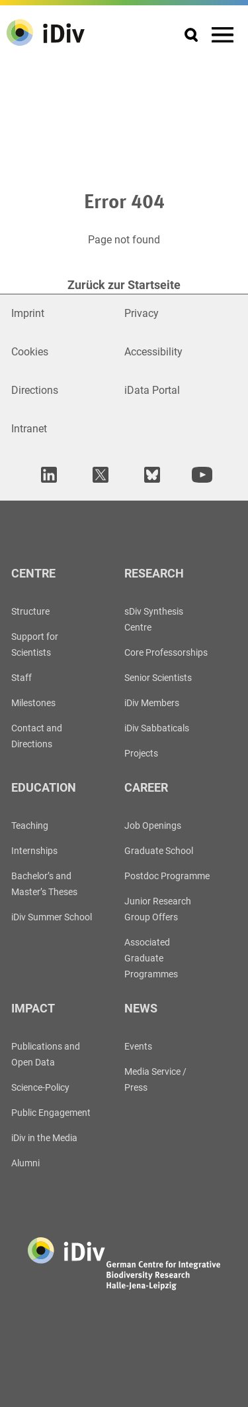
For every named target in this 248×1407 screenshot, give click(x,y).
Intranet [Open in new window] (29, 428)
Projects (141, 753)
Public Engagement (51, 1112)
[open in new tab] (47, 474)
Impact (33, 1008)
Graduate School (158, 850)
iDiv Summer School (51, 917)
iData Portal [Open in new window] (152, 390)
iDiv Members (151, 703)
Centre (33, 573)
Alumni (25, 1163)
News (140, 1008)
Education (43, 787)
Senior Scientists (158, 677)
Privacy (141, 313)
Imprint (27, 313)
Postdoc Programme (167, 876)
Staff (21, 677)
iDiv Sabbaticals (156, 728)
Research (154, 573)
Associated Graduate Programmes (151, 958)
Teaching (29, 825)
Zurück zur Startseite (124, 285)
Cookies (29, 351)
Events (138, 1046)
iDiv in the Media (44, 1137)
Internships (34, 850)
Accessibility (153, 351)
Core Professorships (166, 652)
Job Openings (152, 825)
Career (146, 787)
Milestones (33, 703)
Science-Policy (40, 1087)
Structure (30, 611)
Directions (34, 390)
